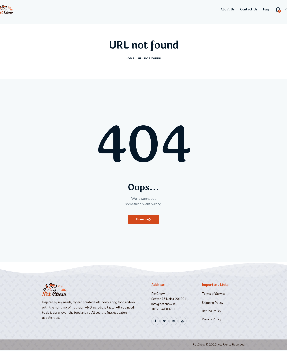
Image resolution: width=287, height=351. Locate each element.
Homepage (143, 220)
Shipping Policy (212, 304)
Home (130, 58)
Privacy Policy (211, 320)
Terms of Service (213, 295)
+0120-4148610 (163, 310)
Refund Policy (211, 312)
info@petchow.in (163, 305)
